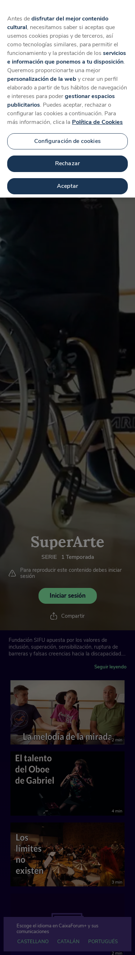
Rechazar (67, 161)
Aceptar (67, 184)
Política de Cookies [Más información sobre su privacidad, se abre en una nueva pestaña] (97, 120)
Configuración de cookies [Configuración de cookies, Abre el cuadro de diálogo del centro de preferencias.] (67, 139)
